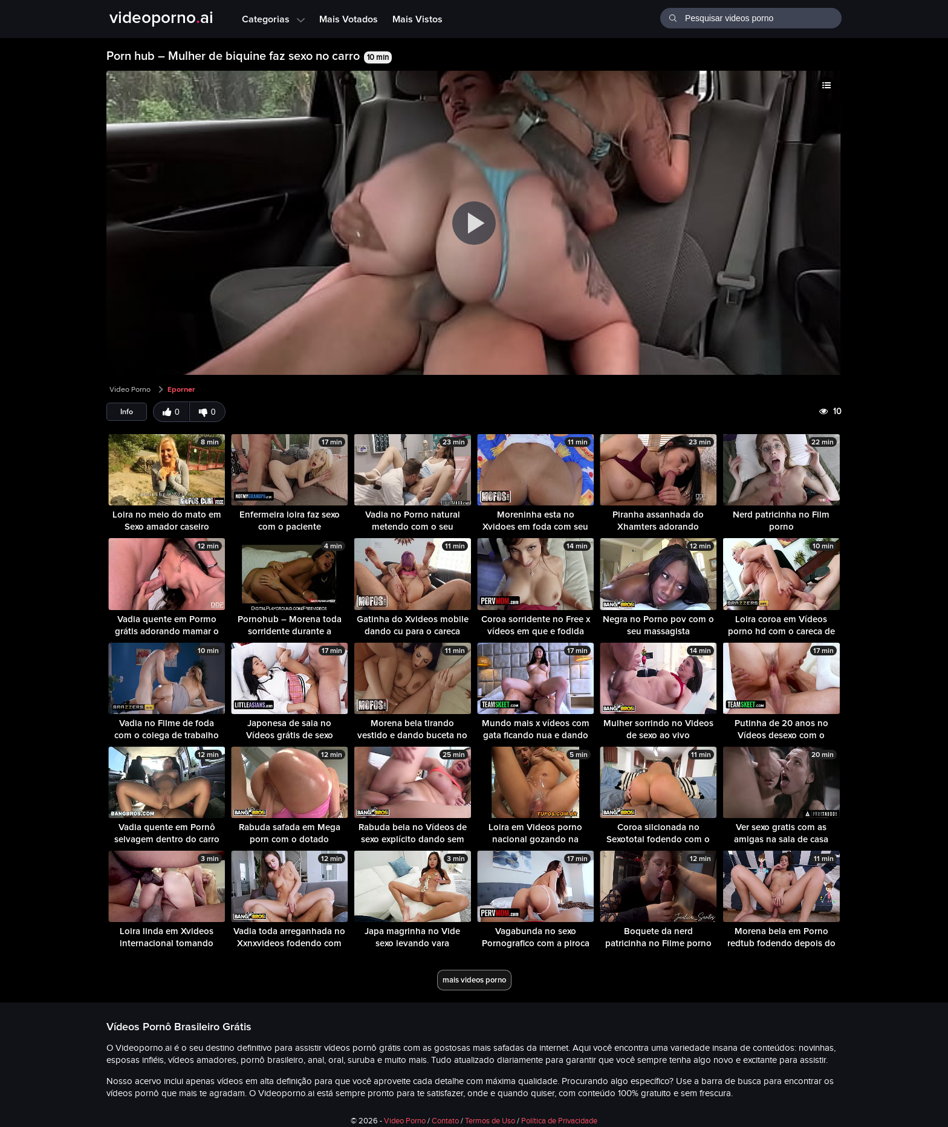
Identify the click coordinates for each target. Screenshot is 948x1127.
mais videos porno (474, 979)
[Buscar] (672, 17)
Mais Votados (348, 18)
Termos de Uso (490, 1121)
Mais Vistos (417, 18)
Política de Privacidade (559, 1121)
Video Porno (130, 389)
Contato (445, 1121)
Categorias (273, 18)
